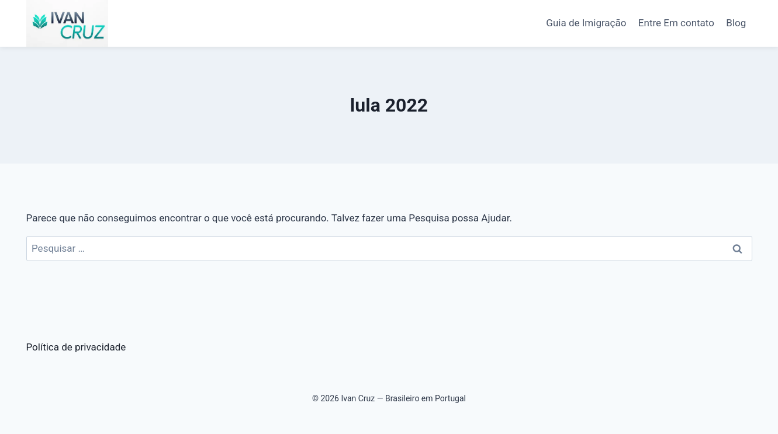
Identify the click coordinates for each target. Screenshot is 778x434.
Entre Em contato (676, 23)
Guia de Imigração (586, 23)
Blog (736, 23)
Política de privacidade (76, 347)
